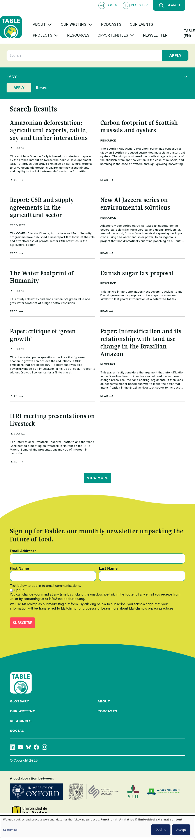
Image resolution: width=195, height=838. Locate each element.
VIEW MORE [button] (97, 488)
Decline (160, 829)
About (104, 711)
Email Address (23, 561)
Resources (21, 731)
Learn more (110, 619)
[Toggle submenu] (59, 19)
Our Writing (22, 721)
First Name (19, 579)
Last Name (108, 579)
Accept (181, 829)
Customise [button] (10, 830)
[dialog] (97, 826)
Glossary (19, 711)
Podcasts (107, 721)
